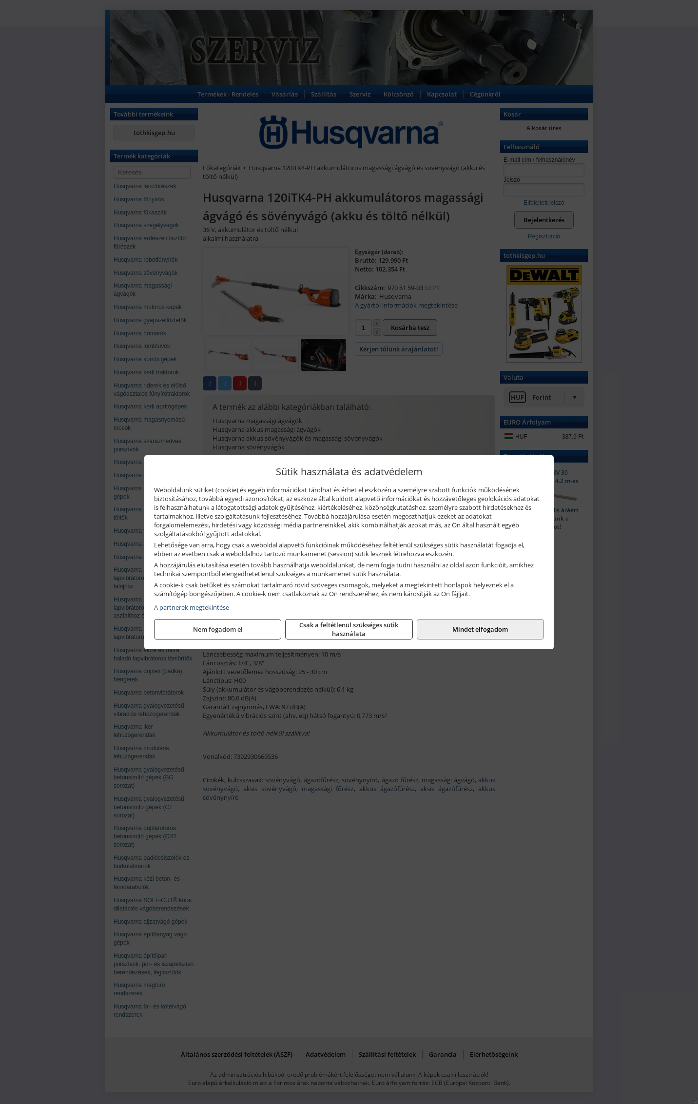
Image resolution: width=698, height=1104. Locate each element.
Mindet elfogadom (480, 629)
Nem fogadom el (218, 629)
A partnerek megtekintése (191, 607)
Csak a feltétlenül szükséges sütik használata (348, 629)
